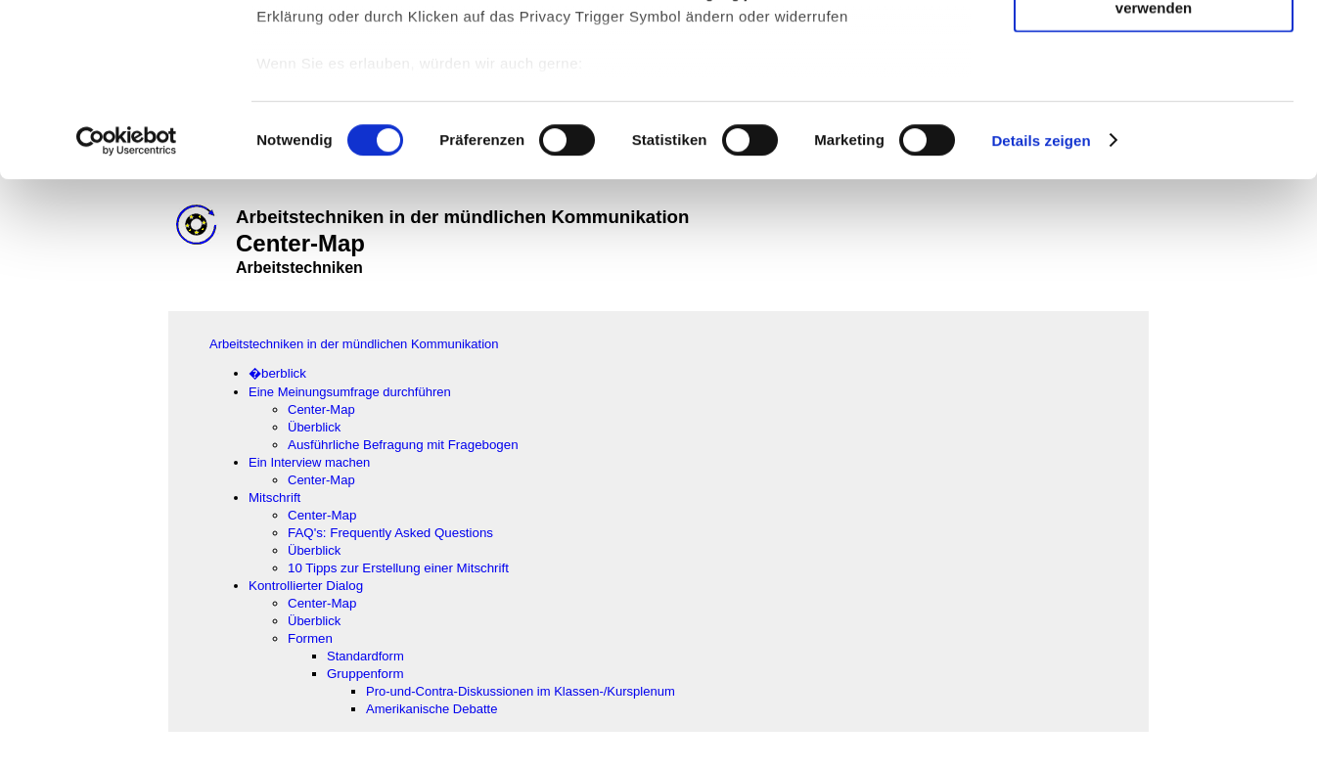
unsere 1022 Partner (390, 71)
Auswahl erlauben (1153, 106)
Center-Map (321, 409)
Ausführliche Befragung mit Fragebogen (403, 444)
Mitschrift (274, 497)
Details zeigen (1040, 312)
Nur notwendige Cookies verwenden (1153, 171)
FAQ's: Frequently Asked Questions (392, 532)
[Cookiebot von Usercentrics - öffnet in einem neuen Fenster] (126, 313)
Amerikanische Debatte (431, 709)
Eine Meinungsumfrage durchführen (350, 392)
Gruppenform (365, 673)
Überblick (314, 427)
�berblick (277, 373)
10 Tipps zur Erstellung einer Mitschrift (398, 568)
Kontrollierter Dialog (306, 585)
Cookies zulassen (1153, 48)
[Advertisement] (98, 408)
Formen (310, 638)
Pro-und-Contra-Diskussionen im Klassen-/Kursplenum (520, 691)
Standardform (365, 656)
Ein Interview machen (309, 462)
